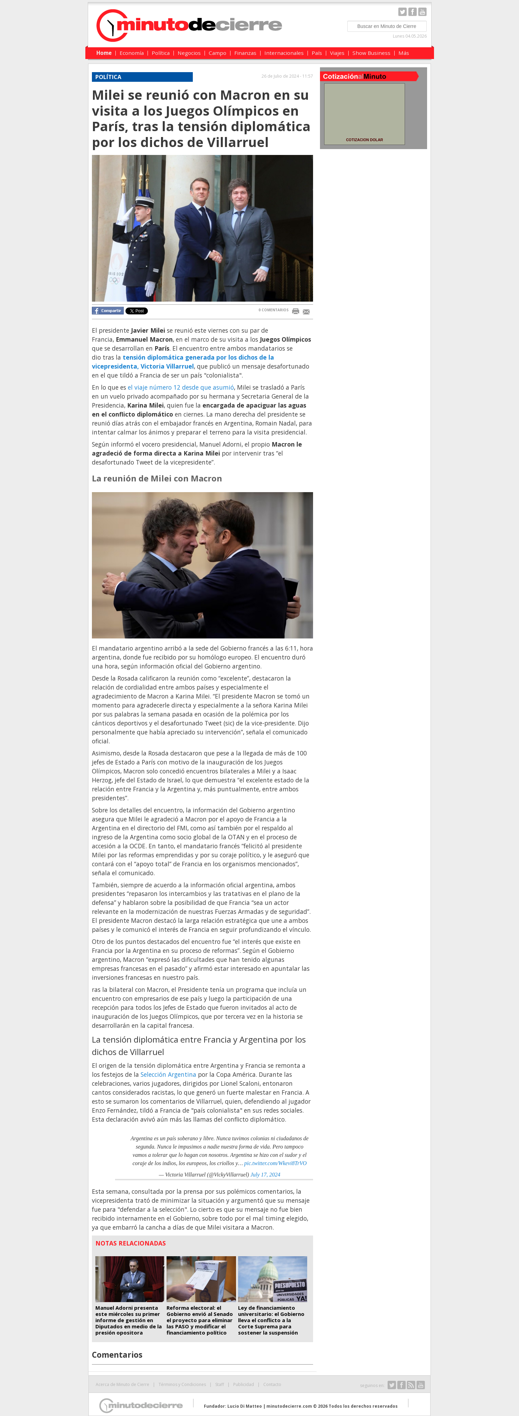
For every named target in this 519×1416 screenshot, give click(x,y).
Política (161, 52)
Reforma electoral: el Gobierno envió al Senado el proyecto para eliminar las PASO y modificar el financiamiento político (200, 1320)
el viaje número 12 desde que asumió (181, 387)
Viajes (337, 52)
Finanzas (245, 52)
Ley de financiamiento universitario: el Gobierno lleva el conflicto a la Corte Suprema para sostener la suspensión (271, 1320)
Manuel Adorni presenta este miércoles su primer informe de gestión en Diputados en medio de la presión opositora (128, 1320)
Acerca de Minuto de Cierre (122, 1384)
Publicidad (243, 1384)
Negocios (189, 52)
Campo (217, 52)
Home (104, 52)
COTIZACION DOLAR (364, 140)
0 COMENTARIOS (273, 309)
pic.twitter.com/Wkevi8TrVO (275, 1163)
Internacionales (284, 52)
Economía (132, 52)
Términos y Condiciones (182, 1384)
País (317, 52)
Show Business (371, 52)
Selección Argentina (168, 1074)
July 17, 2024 (266, 1175)
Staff (219, 1384)
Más (403, 52)
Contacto (272, 1384)
